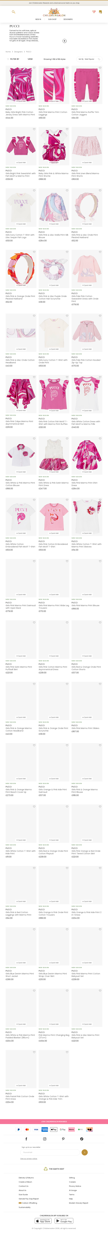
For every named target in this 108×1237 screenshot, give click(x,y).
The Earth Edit (54, 1169)
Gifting (72, 1178)
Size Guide (23, 1194)
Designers (68, 19)
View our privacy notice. (28, 1159)
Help (71, 1199)
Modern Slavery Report (78, 1203)
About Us (22, 1190)
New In (38, 19)
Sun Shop (52, 19)
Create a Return (25, 1182)
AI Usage (73, 1190)
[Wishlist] (94, 12)
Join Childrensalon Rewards (54, 1121)
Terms (71, 1194)
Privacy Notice (75, 1186)
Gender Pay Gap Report (29, 1199)
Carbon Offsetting (28, 1203)
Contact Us (23, 1186)
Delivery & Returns (26, 1178)
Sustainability (25, 1207)
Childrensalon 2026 (51, 1228)
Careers (72, 1182)
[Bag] (100, 12)
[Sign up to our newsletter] (85, 1152)
